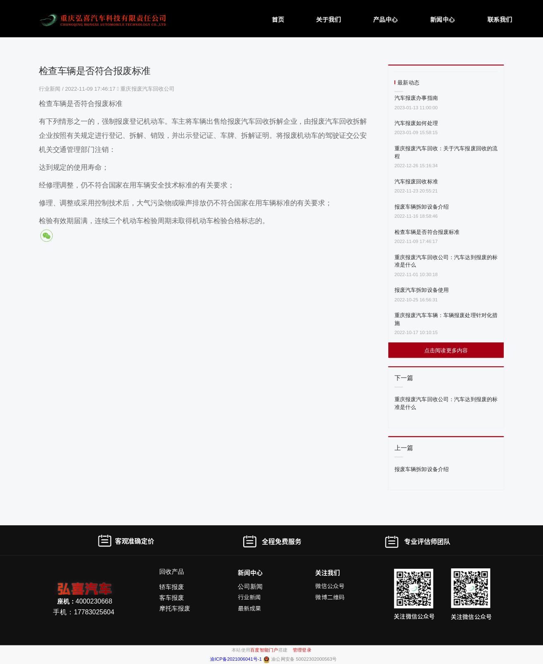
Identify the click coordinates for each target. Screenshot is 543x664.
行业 (243, 597)
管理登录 (302, 649)
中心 (256, 572)
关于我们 (328, 19)
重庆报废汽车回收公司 (147, 89)
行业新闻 (50, 89)
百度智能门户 (264, 649)
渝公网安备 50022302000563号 (304, 659)
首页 (278, 19)
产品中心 (385, 19)
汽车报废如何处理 (416, 123)
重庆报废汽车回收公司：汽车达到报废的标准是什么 (446, 261)
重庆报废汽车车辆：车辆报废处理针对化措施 (446, 319)
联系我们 (499, 19)
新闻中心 (442, 19)
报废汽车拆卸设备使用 (422, 290)
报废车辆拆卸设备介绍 (422, 206)
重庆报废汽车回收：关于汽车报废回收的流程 (446, 152)
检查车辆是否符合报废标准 (427, 232)
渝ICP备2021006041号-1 (236, 659)
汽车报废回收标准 (416, 181)
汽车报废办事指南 (416, 98)
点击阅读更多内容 (446, 350)
